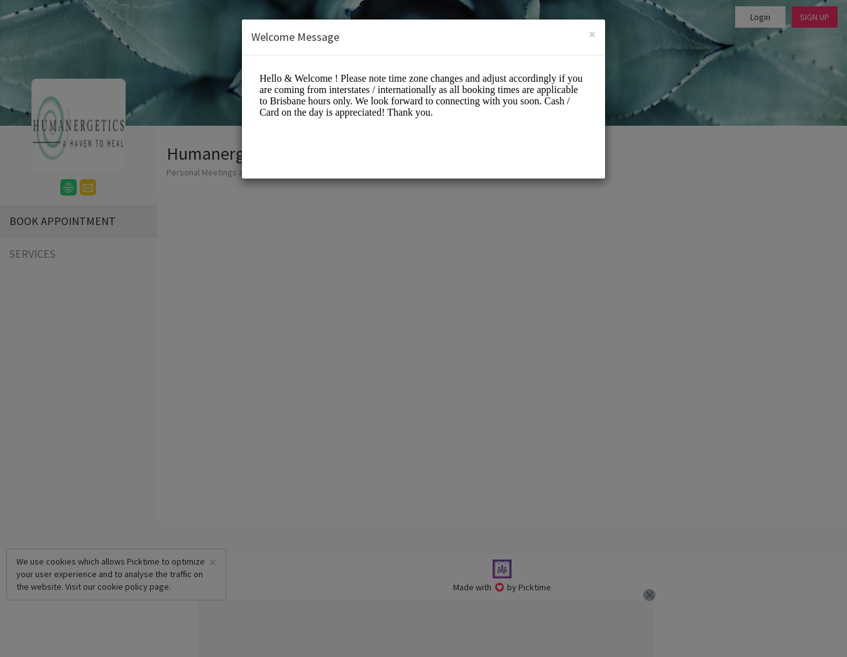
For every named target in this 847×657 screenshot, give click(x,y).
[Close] (592, 34)
